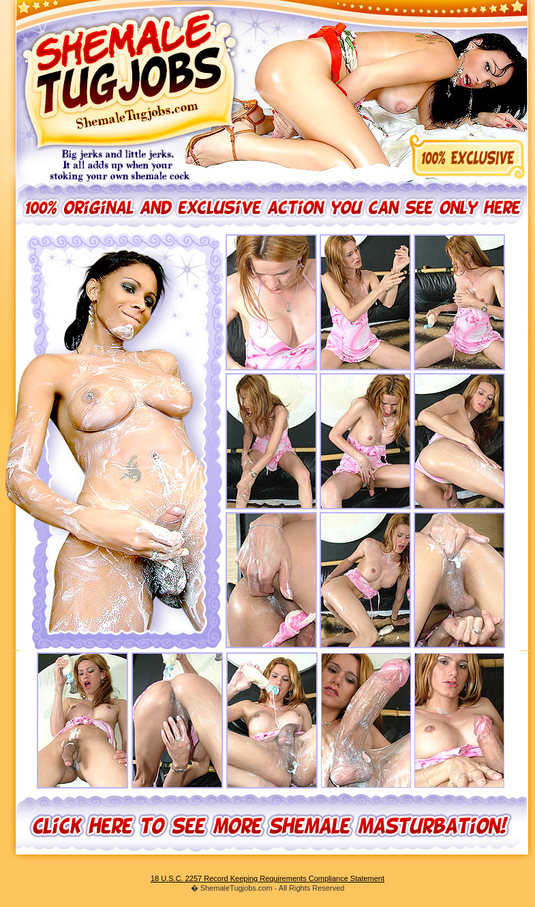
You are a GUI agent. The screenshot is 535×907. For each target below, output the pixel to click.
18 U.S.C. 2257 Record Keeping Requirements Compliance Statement (267, 878)
